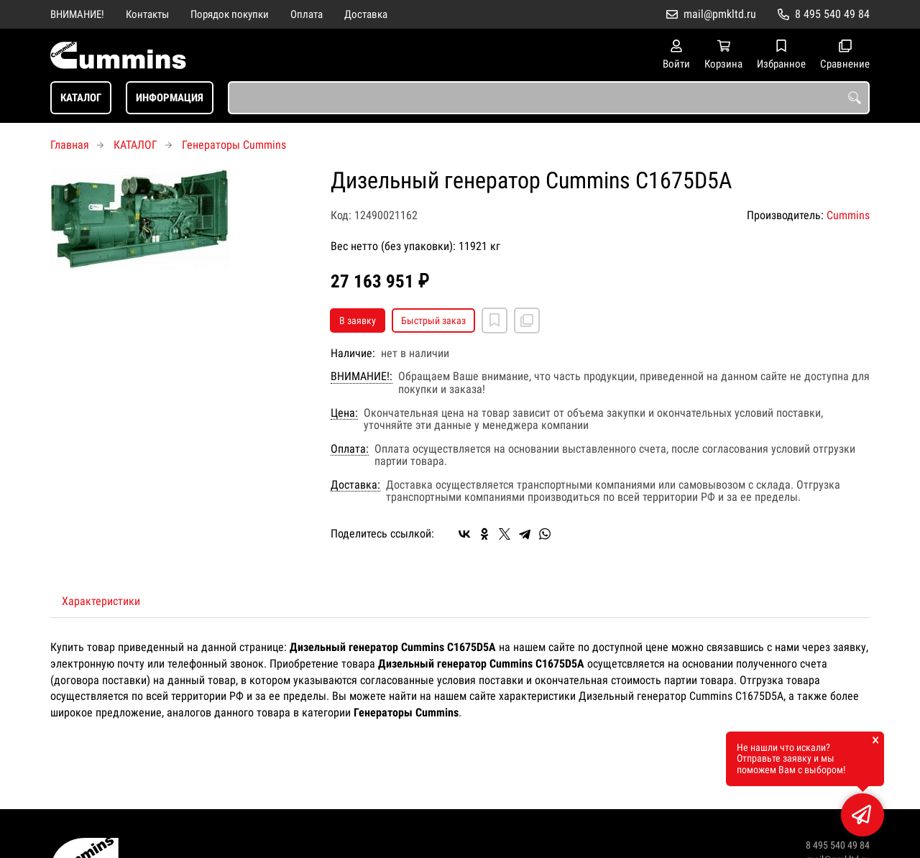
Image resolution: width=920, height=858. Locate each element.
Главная (69, 145)
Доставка (365, 14)
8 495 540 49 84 (832, 14)
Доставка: (355, 485)
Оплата (306, 14)
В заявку (357, 320)
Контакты (147, 14)
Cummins (848, 215)
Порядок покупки (229, 14)
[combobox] (549, 97)
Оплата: (350, 449)
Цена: (344, 413)
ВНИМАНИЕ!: (361, 376)
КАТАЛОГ (80, 97)
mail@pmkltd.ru (720, 14)
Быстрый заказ (433, 320)
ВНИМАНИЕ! (77, 14)
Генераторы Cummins (234, 145)
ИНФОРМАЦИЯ (169, 97)
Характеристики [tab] (101, 601)
